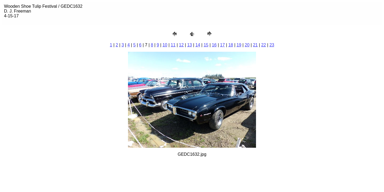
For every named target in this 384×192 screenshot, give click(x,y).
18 (230, 45)
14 (197, 45)
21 (255, 45)
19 (239, 45)
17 (222, 45)
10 (164, 45)
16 (214, 45)
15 (206, 45)
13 (189, 45)
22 (263, 45)
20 (247, 45)
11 (173, 45)
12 (181, 45)
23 (271, 45)
